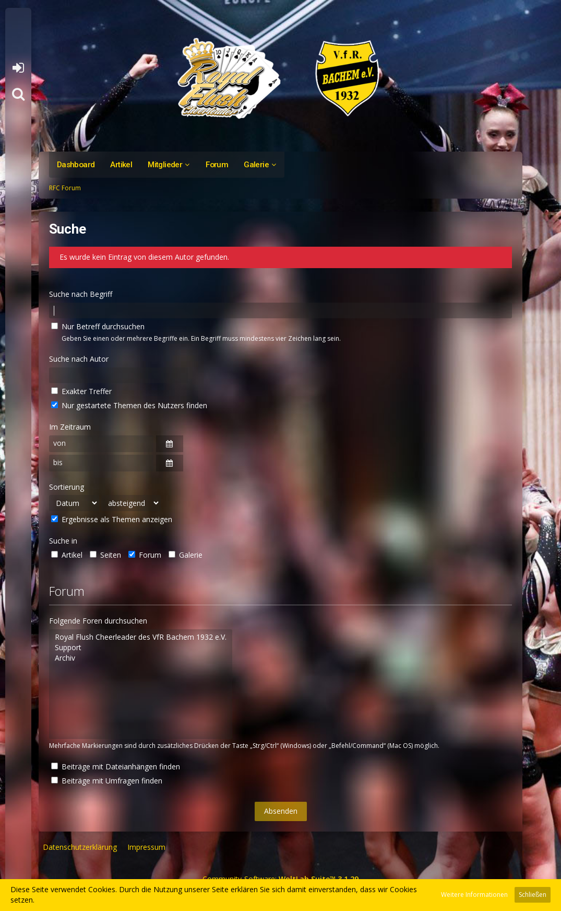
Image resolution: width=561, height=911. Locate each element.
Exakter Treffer (81, 391)
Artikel (66, 555)
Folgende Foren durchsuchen (98, 621)
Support (141, 647)
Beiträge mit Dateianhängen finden (115, 766)
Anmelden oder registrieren (18, 68)
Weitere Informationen (474, 894)
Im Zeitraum (70, 427)
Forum (144, 555)
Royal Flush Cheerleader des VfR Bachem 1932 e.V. (141, 637)
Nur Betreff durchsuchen (98, 326)
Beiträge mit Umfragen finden (106, 781)
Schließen (532, 894)
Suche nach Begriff (80, 294)
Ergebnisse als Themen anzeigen (111, 519)
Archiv (141, 658)
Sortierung (66, 487)
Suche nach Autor (79, 359)
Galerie (185, 555)
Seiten (105, 555)
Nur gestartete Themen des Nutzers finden (129, 405)
